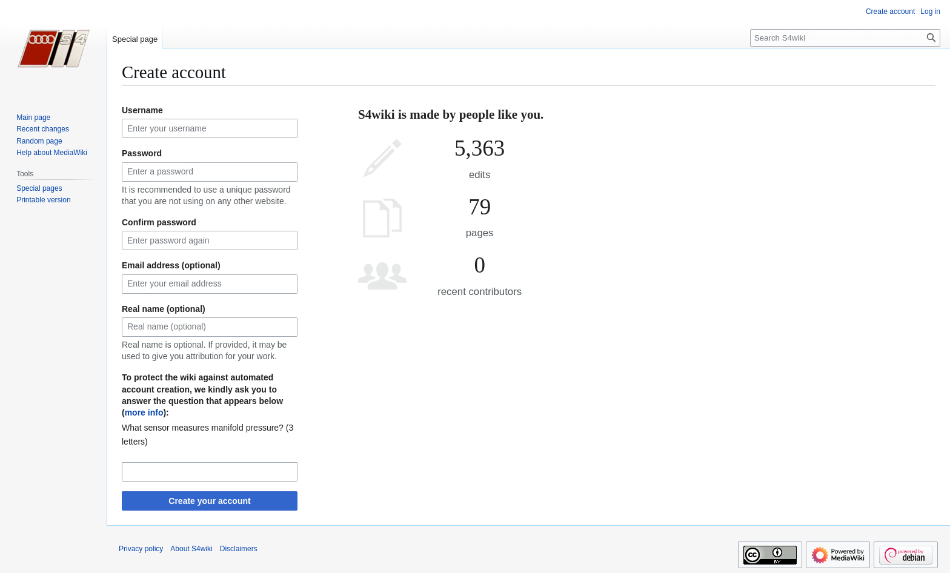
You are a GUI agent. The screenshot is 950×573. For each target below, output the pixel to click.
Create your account (209, 501)
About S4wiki (191, 549)
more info (144, 412)
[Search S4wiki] (845, 38)
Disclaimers (238, 549)
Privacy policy (141, 549)
